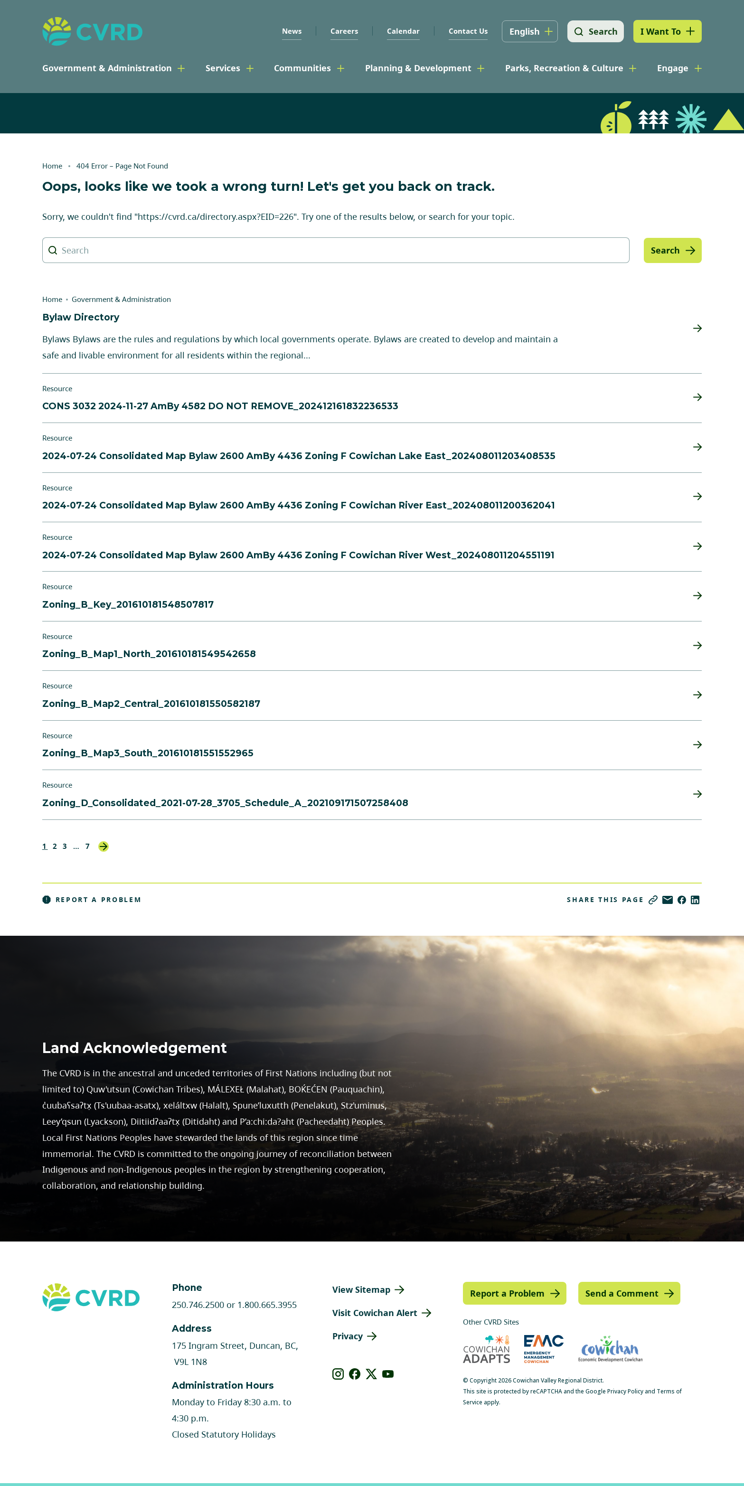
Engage (672, 68)
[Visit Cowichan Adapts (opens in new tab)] (486, 1349)
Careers (343, 31)
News (290, 31)
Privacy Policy (625, 1391)
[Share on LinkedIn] (695, 900)
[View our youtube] (388, 1374)
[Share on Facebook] (681, 900)
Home (52, 165)
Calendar (402, 31)
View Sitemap (361, 1289)
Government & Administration (107, 68)
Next (103, 846)
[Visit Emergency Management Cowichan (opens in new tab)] (544, 1349)
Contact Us (466, 31)
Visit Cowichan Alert (374, 1312)
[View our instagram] (338, 1374)
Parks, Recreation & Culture (564, 68)
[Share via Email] (667, 899)
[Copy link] (653, 900)
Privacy (347, 1336)
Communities (302, 68)
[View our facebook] (355, 1374)
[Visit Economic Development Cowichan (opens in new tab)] (610, 1349)
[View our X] (371, 1374)
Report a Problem (92, 899)
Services (223, 68)
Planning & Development (418, 68)
